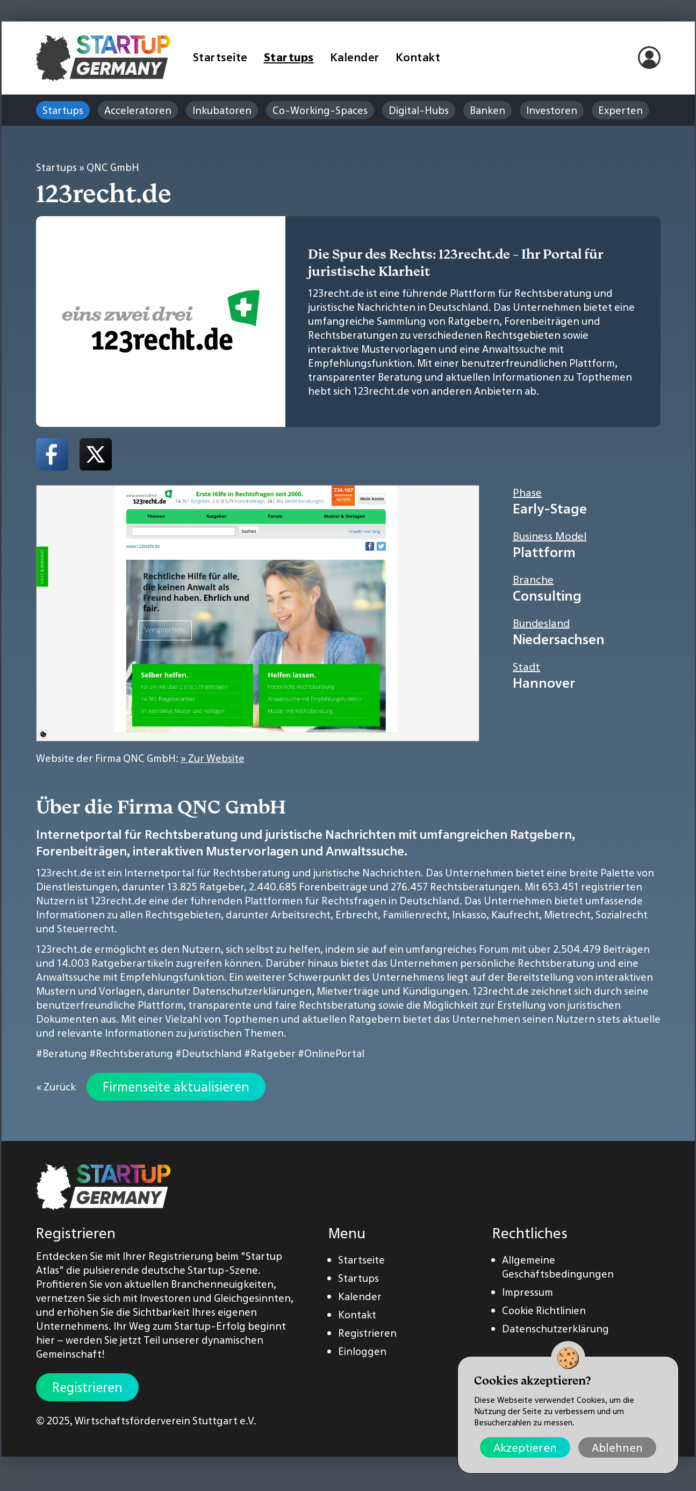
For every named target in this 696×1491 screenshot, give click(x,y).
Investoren (551, 110)
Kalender (354, 57)
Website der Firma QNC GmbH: (140, 758)
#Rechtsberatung (131, 1053)
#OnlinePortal (331, 1053)
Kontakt (418, 57)
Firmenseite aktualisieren (176, 1086)
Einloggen (362, 1351)
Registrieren (87, 1387)
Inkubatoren (222, 110)
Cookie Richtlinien (544, 1310)
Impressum (527, 1292)
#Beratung (61, 1053)
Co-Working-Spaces (320, 110)
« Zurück (56, 1087)
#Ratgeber (270, 1053)
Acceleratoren (137, 110)
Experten (620, 110)
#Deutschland (208, 1053)
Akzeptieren (525, 1447)
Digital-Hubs (419, 110)
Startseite (220, 57)
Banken (487, 110)
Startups (289, 57)
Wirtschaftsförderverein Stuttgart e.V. (165, 1421)
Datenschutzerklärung (555, 1329)
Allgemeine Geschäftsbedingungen (558, 1267)
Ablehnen (617, 1447)
